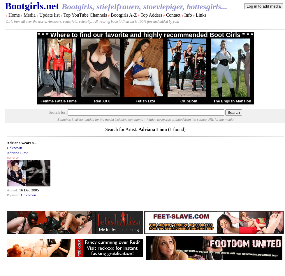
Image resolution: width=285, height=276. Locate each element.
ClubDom (188, 101)
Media (30, 15)
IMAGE (13, 158)
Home (14, 15)
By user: (14, 195)
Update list (49, 15)
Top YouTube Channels (85, 15)
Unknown (14, 148)
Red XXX (102, 101)
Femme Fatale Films (59, 101)
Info (188, 15)
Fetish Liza (145, 101)
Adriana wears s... (22, 143)
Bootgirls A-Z (124, 15)
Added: (13, 190)
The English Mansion (232, 101)
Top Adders (151, 15)
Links (201, 15)
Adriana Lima (17, 153)
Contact (173, 15)
